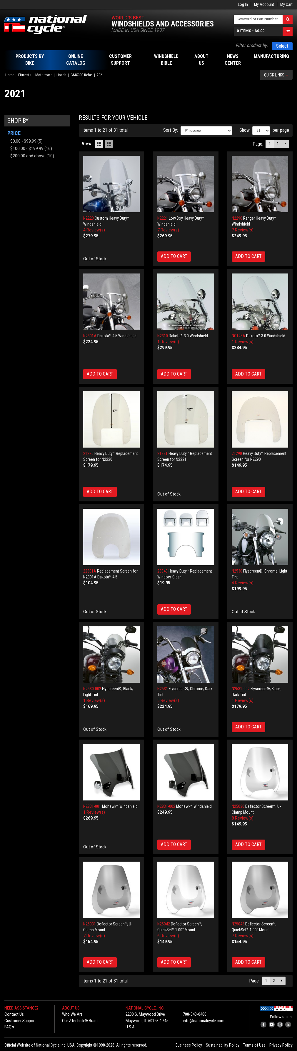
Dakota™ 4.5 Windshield (116, 335)
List (109, 144)
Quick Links (276, 75)
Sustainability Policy (222, 1045)
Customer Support (20, 1020)
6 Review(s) (168, 935)
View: (87, 143)
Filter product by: (252, 45)
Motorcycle (43, 75)
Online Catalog (75, 60)
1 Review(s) (168, 341)
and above (28, 156)
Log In (243, 4)
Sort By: (170, 130)
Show (244, 130)
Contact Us (14, 1014)
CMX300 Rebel (82, 75)
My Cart (286, 4)
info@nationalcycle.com (203, 1020)
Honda (61, 75)
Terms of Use (254, 1045)
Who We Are (72, 1014)
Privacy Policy (281, 1045)
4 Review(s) (94, 230)
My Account (264, 4)
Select (282, 46)
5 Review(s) (168, 700)
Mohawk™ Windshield (120, 806)
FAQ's (9, 1027)
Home (9, 75)
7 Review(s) (168, 230)
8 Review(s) (242, 818)
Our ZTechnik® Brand (80, 1020)
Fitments (24, 75)
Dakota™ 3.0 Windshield (188, 335)
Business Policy (189, 1045)
